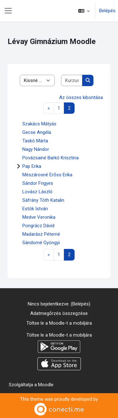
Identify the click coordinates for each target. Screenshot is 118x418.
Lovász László (37, 192)
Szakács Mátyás (39, 124)
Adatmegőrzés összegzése (59, 313)
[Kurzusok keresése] (71, 80)
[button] (84, 11)
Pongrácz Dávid (38, 225)
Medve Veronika (38, 217)
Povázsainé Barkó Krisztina (50, 158)
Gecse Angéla (36, 132)
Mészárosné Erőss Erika (47, 175)
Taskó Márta (35, 141)
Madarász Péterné (41, 234)
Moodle (45, 385)
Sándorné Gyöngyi (41, 242)
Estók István (35, 209)
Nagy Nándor (35, 149)
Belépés (107, 11)
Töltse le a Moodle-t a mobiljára (59, 323)
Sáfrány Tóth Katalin (43, 200)
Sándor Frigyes (37, 183)
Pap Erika (31, 166)
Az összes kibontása (81, 97)
